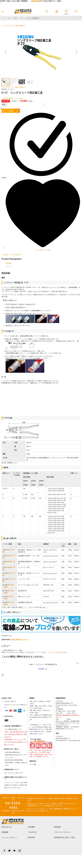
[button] (47, 11)
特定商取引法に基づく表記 (64, 837)
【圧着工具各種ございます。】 (20, 639)
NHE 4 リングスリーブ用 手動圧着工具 (43, 664)
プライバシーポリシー (62, 832)
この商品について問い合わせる (11, 254)
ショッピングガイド (9, 837)
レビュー (8, 266)
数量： (4, 104)
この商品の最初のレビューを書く (12, 98)
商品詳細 (8, 263)
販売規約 (57, 827)
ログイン (39, 652)
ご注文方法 (32, 832)
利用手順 (31, 837)
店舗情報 (5, 832)
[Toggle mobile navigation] (2, 11)
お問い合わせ (7, 827)
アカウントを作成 (53, 652)
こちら (25, 607)
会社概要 (31, 827)
